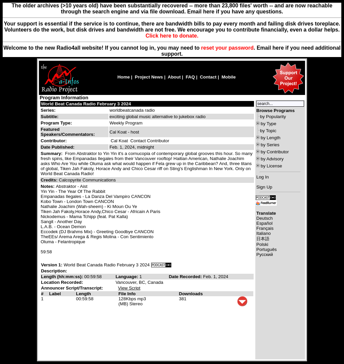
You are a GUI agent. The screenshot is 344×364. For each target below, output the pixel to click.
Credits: (50, 180)
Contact (208, 77)
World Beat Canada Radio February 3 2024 (86, 103)
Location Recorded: (62, 282)
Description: (54, 270)
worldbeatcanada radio (132, 110)
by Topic (268, 130)
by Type (268, 123)
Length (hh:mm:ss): (62, 276)
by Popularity (273, 116)
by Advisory (272, 158)
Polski (262, 244)
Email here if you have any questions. (235, 11)
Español (264, 223)
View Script (129, 288)
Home (123, 77)
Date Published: (58, 147)
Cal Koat (119, 140)
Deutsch (264, 218)
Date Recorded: (186, 276)
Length (83, 293)
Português (266, 249)
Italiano (263, 233)
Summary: (52, 153)
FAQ (190, 77)
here (278, 48)
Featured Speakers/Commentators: (68, 132)
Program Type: (56, 122)
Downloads (191, 293)
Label (55, 293)
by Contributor (275, 151)
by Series (270, 144)
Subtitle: (49, 116)
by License (271, 165)
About (174, 77)
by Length (271, 137)
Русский (264, 254)
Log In (262, 176)
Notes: (48, 186)
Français (264, 228)
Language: (127, 276)
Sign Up (264, 187)
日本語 (262, 238)
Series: (48, 110)
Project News (149, 77)
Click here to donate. (171, 36)
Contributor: (54, 140)
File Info (126, 293)
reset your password (227, 48)
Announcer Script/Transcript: (72, 288)
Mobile (228, 77)
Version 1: (51, 264)
